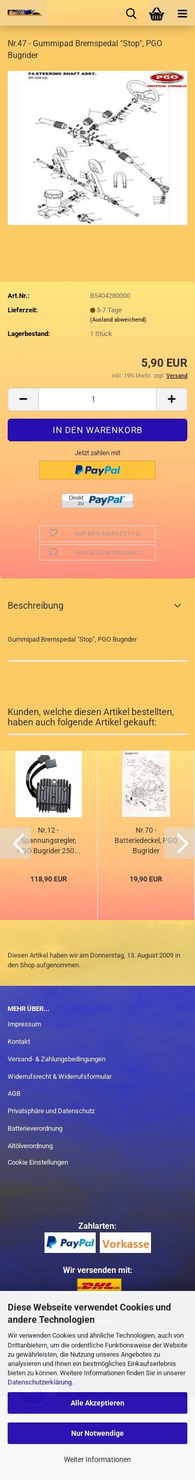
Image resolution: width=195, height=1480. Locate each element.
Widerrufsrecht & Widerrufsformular (60, 1076)
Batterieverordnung (35, 1128)
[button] (23, 399)
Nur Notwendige (97, 1433)
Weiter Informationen (97, 1459)
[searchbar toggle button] (131, 13)
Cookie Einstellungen (38, 1162)
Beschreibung (35, 605)
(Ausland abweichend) (118, 319)
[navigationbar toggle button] (182, 13)
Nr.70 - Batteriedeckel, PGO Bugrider (146, 840)
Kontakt (19, 1041)
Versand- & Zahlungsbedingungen (56, 1059)
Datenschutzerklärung (40, 1382)
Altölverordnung (30, 1146)
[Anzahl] (97, 399)
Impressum (24, 1024)
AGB (14, 1093)
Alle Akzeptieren (97, 1403)
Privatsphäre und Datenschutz (51, 1111)
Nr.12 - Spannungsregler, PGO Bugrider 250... (48, 840)
